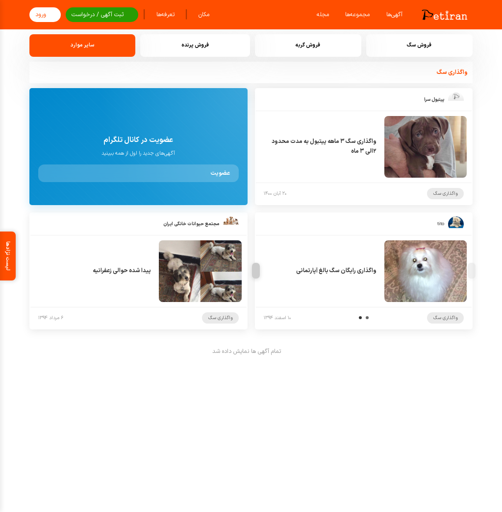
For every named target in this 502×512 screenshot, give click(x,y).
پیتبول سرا (434, 99)
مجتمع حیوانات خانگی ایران (191, 224)
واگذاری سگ (445, 193)
